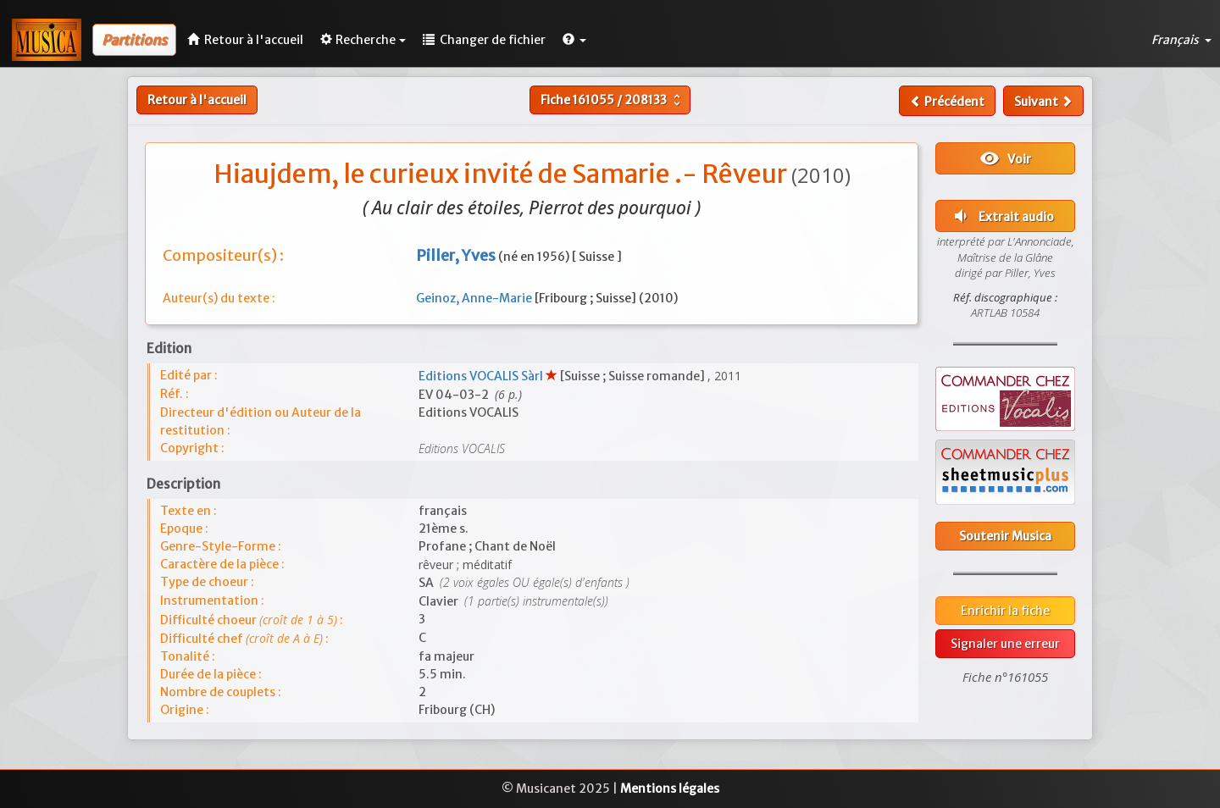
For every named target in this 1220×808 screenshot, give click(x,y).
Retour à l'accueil (197, 100)
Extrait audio (1002, 216)
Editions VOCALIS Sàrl (482, 376)
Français (1181, 39)
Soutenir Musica (1005, 536)
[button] (574, 40)
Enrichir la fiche (1005, 610)
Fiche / (613, 100)
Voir (1005, 158)
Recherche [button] (363, 39)
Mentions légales (669, 788)
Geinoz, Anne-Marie (475, 298)
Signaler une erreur (1005, 643)
